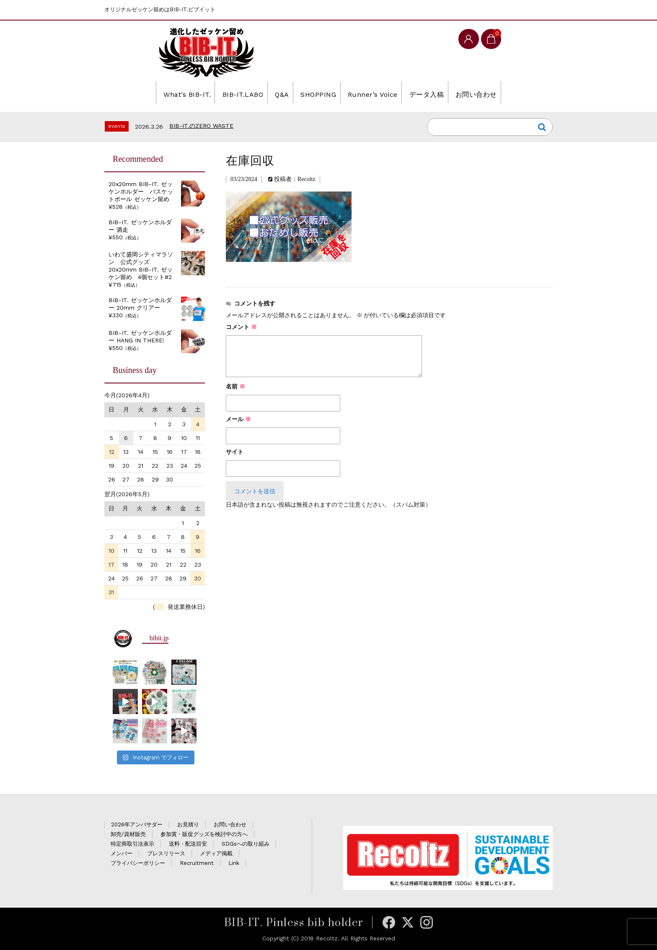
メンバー (121, 853)
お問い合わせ (501, 92)
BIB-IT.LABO (225, 92)
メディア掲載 (216, 853)
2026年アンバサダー (137, 824)
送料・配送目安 (188, 844)
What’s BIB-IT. (159, 92)
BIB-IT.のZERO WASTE (201, 125)
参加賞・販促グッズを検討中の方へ (204, 834)
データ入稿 (442, 92)
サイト (234, 452)
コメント (241, 327)
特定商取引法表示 (132, 844)
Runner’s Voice (380, 92)
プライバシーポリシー (138, 863)
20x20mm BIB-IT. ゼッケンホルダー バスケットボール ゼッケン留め (141, 191)
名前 (235, 386)
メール (238, 419)
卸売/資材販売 (128, 834)
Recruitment (197, 863)
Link (233, 863)
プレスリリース (166, 853)
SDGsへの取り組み (245, 844)
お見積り (188, 824)
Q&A (272, 92)
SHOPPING (316, 92)
